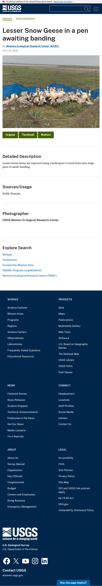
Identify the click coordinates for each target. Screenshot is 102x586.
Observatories (15, 338)
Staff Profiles (66, 406)
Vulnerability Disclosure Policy (76, 510)
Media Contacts (16, 430)
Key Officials (14, 476)
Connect (64, 385)
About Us (12, 457)
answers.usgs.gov (12, 575)
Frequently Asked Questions (23, 350)
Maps (61, 313)
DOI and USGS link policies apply (74, 490)
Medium (46, 134)
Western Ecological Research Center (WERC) (32, 46)
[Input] (70, 9)
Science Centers (16, 332)
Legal (62, 449)
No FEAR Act (66, 498)
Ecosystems (9, 259)
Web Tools (64, 332)
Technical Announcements (22, 412)
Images (7, 18)
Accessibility (65, 457)
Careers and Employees (21, 494)
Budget (11, 488)
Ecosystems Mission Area (18, 265)
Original (10, 134)
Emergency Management (22, 506)
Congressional (15, 482)
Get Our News (15, 424)
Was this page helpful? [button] (73, 582)
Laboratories (14, 344)
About (11, 449)
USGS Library (66, 360)
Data (61, 307)
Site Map (63, 482)
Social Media (66, 412)
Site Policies (65, 470)
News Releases (16, 399)
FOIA (61, 464)
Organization (14, 470)
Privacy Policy (66, 476)
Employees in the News (21, 418)
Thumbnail (28, 134)
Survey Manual (16, 464)
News (11, 385)
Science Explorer (17, 307)
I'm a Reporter (15, 436)
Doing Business (16, 500)
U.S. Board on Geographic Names (73, 346)
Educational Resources (20, 356)
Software (63, 338)
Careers (62, 418)
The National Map (68, 354)
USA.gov (63, 504)
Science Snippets (17, 406)
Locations (64, 399)
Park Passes (65, 372)
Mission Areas (15, 313)
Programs (13, 319)
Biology (7, 254)
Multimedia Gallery (69, 326)
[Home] (11, 11)
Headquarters (66, 393)
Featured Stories (17, 393)
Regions (12, 326)
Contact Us (64, 424)
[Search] (87, 9)
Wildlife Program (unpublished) (22, 270)
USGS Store (65, 366)
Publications (65, 319)
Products (65, 299)
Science (12, 299)
